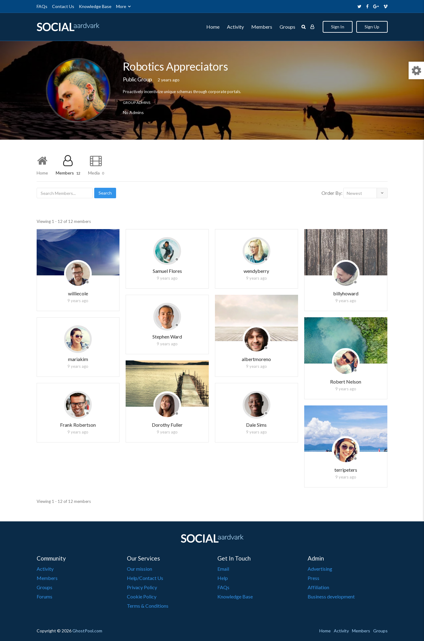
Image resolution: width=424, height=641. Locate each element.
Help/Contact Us (145, 578)
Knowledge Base (95, 6)
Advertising (320, 569)
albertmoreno (256, 359)
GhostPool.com (87, 630)
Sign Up (372, 26)
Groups (287, 27)
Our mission (139, 569)
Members (261, 27)
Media (96, 172)
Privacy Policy (142, 587)
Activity (235, 27)
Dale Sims (256, 425)
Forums (44, 596)
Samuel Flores (167, 271)
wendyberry (256, 271)
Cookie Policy (141, 596)
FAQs (42, 6)
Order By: (331, 193)
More (121, 6)
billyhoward (345, 293)
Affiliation (318, 587)
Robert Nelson (345, 381)
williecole (78, 293)
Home (213, 27)
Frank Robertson (78, 425)
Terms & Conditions (147, 606)
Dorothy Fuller (167, 425)
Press (313, 578)
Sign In (337, 26)
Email (223, 569)
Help (222, 578)
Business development (331, 596)
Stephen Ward (167, 336)
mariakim (78, 359)
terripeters (345, 470)
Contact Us (63, 6)
